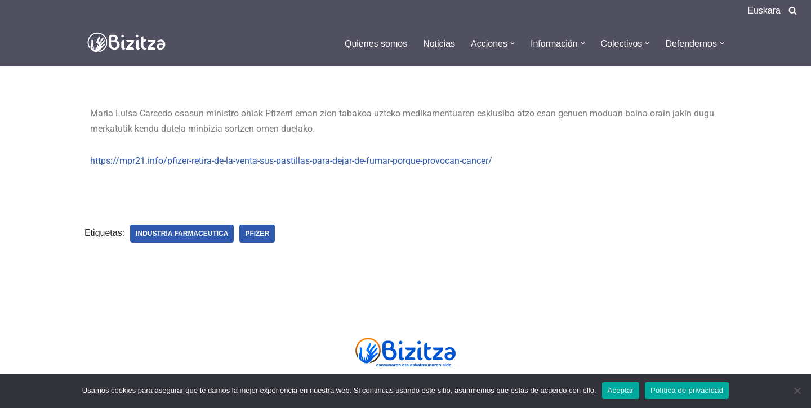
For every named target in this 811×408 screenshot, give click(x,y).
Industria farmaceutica (182, 233)
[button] (512, 43)
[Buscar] (792, 10)
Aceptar (621, 390)
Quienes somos (376, 43)
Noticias (439, 43)
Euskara (764, 10)
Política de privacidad (686, 390)
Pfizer (257, 233)
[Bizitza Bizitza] (129, 43)
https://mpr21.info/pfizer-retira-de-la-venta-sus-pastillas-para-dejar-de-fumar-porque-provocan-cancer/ (291, 160)
